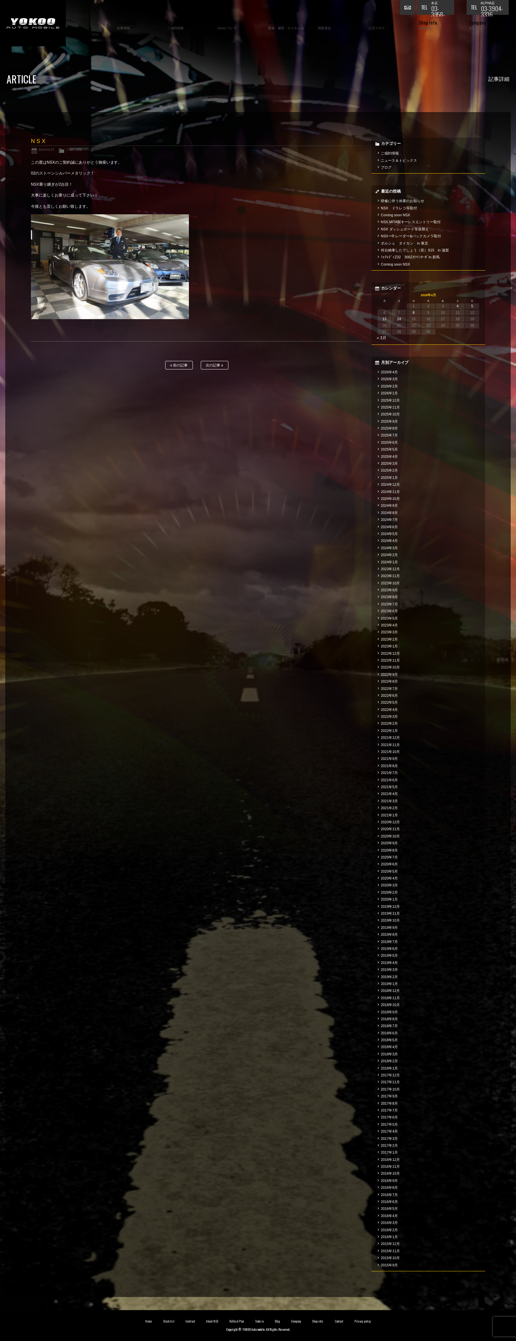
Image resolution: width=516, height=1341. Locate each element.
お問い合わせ (408, 8)
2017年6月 (389, 1117)
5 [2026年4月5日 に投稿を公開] (472, 306)
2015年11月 (390, 1251)
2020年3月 (389, 885)
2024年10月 (390, 499)
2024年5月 (389, 534)
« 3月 (381, 338)
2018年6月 (389, 1033)
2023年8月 (389, 597)
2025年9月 (389, 421)
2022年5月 (389, 702)
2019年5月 (389, 955)
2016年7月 (389, 1195)
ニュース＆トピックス (399, 160)
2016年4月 (389, 1216)
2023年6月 (389, 611)
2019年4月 (389, 963)
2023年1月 (389, 646)
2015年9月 (389, 1265)
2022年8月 (389, 681)
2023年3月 (389, 632)
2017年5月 (389, 1124)
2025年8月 (389, 428)
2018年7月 (389, 1026)
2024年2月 (389, 555)
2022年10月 (390, 667)
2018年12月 (390, 991)
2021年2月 (389, 808)
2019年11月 (390, 913)
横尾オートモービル (33, 23)
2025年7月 (389, 435)
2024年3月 (389, 548)
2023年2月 (389, 639)
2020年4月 (389, 878)
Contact (339, 1321)
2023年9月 (389, 590)
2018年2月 (389, 1061)
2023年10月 (390, 583)
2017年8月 (389, 1103)
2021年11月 (390, 745)
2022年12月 (390, 653)
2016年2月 (389, 1230)
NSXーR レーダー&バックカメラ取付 (411, 236)
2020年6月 (389, 864)
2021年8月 (389, 766)
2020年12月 (390, 822)
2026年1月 (389, 393)
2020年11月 (390, 829)
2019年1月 (389, 984)
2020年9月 (389, 843)
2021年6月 (389, 780)
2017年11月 (390, 1082)
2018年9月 (389, 1012)
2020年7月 (389, 857)
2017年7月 (389, 1110)
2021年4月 (389, 794)
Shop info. (317, 1321)
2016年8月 (389, 1187)
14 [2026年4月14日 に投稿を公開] (399, 319)
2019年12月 (390, 906)
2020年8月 (389, 850)
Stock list (168, 1321)
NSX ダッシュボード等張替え (405, 229)
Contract (190, 1321)
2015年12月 (390, 1244)
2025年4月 (389, 457)
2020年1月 (389, 899)
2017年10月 (390, 1089)
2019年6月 (389, 949)
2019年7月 (389, 942)
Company (296, 1321)
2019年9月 (389, 927)
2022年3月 (389, 716)
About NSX (212, 1321)
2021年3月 (389, 801)
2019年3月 (389, 970)
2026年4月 (389, 372)
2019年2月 (389, 977)
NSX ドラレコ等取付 (399, 208)
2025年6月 (389, 442)
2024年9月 (389, 505)
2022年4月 (389, 710)
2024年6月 (389, 527)
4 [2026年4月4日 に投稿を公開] (457, 306)
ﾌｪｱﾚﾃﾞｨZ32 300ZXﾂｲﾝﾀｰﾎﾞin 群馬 (410, 257)
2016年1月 (389, 1237)
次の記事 (214, 365)
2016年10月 (390, 1173)
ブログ (386, 167)
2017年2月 (389, 1145)
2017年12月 (390, 1075)
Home (148, 1321)
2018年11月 (390, 998)
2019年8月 (389, 934)
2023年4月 (389, 625)
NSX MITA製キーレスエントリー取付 (411, 222)
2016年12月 (390, 1160)
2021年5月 (389, 787)
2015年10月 (390, 1258)
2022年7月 (389, 689)
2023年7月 (389, 604)
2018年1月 (389, 1068)
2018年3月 (389, 1054)
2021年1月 (389, 815)
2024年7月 (389, 520)
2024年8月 (389, 513)
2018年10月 (390, 1005)
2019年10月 (390, 920)
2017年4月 (389, 1131)
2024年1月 (389, 562)
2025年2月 (389, 470)
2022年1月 (389, 731)
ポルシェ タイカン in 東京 (404, 243)
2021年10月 (390, 752)
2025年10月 (390, 414)
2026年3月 (389, 379)
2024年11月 (390, 492)
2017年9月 (389, 1096)
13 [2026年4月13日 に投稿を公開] (384, 319)
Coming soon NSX (395, 215)
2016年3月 (389, 1223)
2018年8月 (389, 1019)
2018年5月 (389, 1040)
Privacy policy (362, 1321)
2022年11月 (390, 660)
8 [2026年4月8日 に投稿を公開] (414, 313)
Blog (277, 1321)
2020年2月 (389, 892)
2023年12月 (390, 569)
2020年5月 (389, 871)
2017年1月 (389, 1152)
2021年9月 (389, 759)
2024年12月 (390, 484)
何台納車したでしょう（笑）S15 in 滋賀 (415, 250)
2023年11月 (390, 576)
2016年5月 (389, 1209)
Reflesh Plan (236, 1321)
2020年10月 (390, 836)
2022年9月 (389, 674)
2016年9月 (389, 1181)
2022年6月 (389, 695)
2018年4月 (389, 1047)
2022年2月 (389, 723)
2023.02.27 (46, 149)
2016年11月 (390, 1166)
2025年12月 (390, 400)
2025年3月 (389, 463)
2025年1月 (389, 478)
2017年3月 (389, 1139)
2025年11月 (390, 407)
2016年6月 (389, 1202)
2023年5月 (389, 618)
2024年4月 (389, 541)
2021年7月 (389, 773)
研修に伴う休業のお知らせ (402, 201)
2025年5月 (389, 449)
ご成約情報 (73, 149)
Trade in (259, 1321)
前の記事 (179, 365)
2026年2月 (389, 386)
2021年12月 (390, 738)
